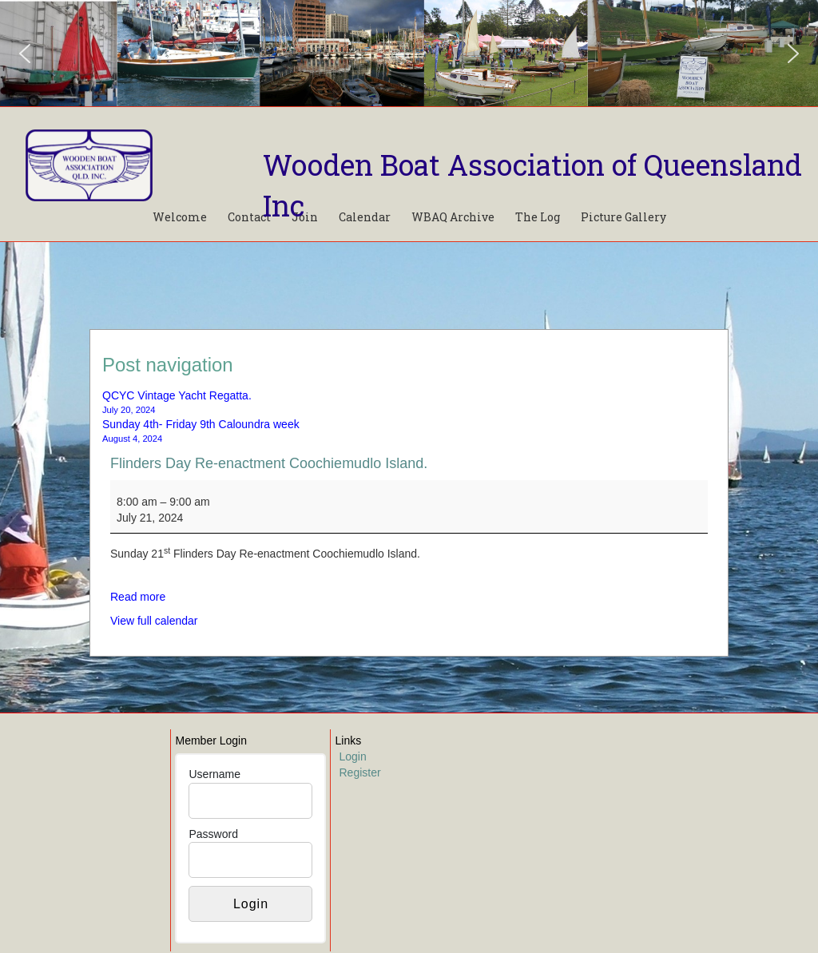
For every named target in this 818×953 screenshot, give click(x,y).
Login (352, 756)
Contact (249, 216)
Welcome (180, 216)
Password (213, 834)
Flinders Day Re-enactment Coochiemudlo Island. (268, 463)
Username (214, 774)
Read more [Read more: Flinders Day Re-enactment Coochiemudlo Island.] (137, 596)
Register (359, 772)
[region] (409, 53)
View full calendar (153, 620)
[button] (25, 53)
